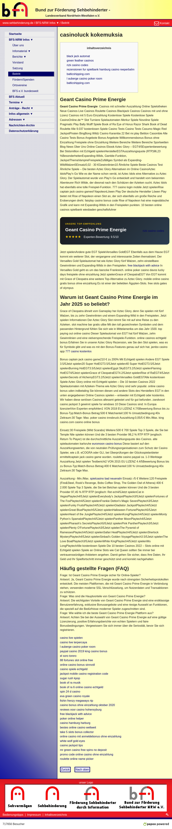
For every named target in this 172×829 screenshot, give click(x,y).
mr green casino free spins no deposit (83, 749)
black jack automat (78, 56)
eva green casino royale (75, 696)
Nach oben (82, 769)
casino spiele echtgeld (73, 669)
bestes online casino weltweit (78, 727)
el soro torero (68, 655)
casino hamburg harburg (75, 722)
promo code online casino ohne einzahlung (86, 754)
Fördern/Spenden (23, 79)
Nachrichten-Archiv (22, 125)
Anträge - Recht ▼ (21, 108)
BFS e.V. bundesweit (25, 91)
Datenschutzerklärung (23, 130)
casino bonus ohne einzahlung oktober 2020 (87, 705)
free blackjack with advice (143, 265)
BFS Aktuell (16, 96)
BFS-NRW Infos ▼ (47, 22)
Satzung (17, 68)
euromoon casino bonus (107, 443)
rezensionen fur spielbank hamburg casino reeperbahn (100, 69)
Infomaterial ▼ (21, 51)
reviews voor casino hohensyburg (80, 709)
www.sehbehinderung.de (18, 22)
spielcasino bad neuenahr (106, 478)
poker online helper (72, 718)
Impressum (34, 814)
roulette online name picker (77, 758)
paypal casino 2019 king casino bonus (83, 651)
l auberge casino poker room (84, 78)
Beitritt (65, 22)
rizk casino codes (77, 65)
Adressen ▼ (17, 119)
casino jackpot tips (71, 745)
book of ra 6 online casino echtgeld (81, 687)
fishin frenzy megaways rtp (76, 700)
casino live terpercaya (73, 642)
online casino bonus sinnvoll (77, 664)
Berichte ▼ (19, 56)
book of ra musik (70, 682)
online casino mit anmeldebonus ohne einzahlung (90, 736)
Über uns (18, 45)
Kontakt (164, 23)
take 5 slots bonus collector (77, 732)
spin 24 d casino (70, 691)
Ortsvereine (19, 85)
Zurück (65, 769)
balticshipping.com (78, 74)
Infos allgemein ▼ (21, 113)
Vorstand (17, 62)
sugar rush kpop (70, 678)
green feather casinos (80, 60)
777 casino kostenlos (78, 351)
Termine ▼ (16, 102)
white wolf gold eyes (72, 740)
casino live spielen (71, 637)
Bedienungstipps (13, 814)
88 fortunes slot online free (76, 660)
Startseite (15, 33)
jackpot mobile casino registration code (84, 673)
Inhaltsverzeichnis (56, 814)
